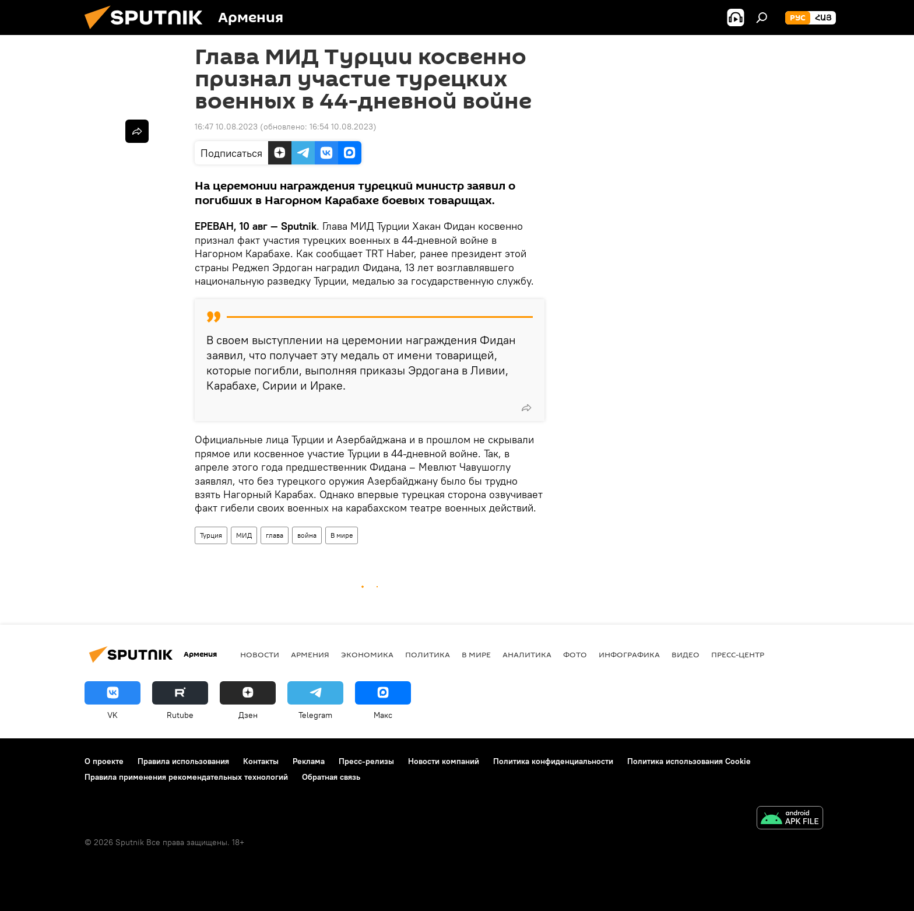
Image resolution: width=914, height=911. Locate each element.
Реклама (309, 761)
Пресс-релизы (366, 761)
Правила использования (183, 761)
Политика (427, 654)
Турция (211, 535)
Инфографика (629, 654)
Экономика (367, 654)
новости (259, 654)
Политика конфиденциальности (553, 761)
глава (274, 535)
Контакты (261, 761)
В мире (342, 535)
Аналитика (526, 654)
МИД (244, 535)
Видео (685, 654)
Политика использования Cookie (689, 761)
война (307, 535)
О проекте (104, 761)
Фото (575, 654)
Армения (310, 654)
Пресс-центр (737, 654)
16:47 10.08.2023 (226, 126)
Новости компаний (443, 761)
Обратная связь (331, 777)
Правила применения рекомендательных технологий (186, 777)
